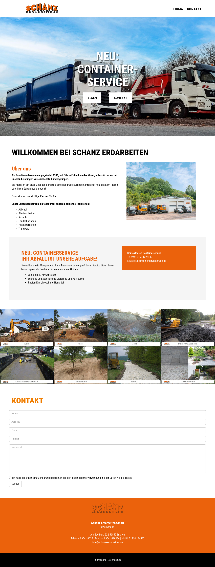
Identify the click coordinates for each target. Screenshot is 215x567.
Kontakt (194, 9)
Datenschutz (114, 559)
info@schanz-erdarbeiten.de (107, 542)
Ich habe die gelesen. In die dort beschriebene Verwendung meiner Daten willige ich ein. (72, 477)
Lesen (92, 98)
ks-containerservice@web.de (150, 260)
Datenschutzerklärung (38, 477)
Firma (178, 9)
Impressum (100, 559)
